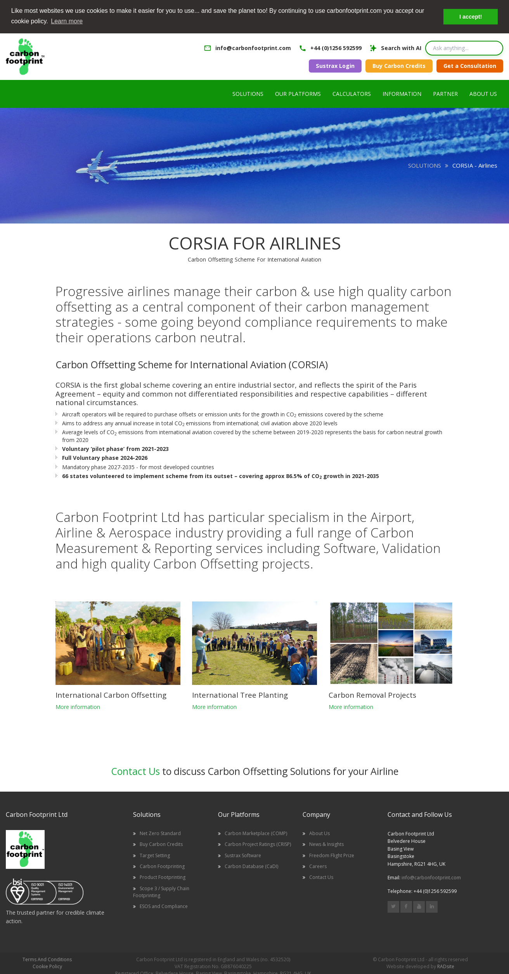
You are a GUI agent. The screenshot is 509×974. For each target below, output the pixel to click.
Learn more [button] (67, 21)
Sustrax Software (243, 855)
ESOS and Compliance (164, 905)
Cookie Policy (47, 966)
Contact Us (135, 770)
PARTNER (445, 93)
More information (77, 706)
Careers (318, 866)
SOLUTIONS (424, 165)
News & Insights (326, 844)
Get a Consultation (469, 65)
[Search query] (464, 47)
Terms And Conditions (47, 959)
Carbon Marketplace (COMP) (256, 833)
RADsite (445, 966)
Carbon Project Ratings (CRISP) (258, 844)
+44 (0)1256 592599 (336, 47)
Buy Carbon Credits (399, 65)
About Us (319, 833)
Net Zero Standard (160, 833)
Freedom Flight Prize (331, 855)
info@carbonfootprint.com (253, 47)
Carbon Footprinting (162, 866)
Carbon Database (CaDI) (251, 866)
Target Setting (155, 855)
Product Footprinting (162, 876)
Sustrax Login (335, 65)
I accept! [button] (470, 17)
